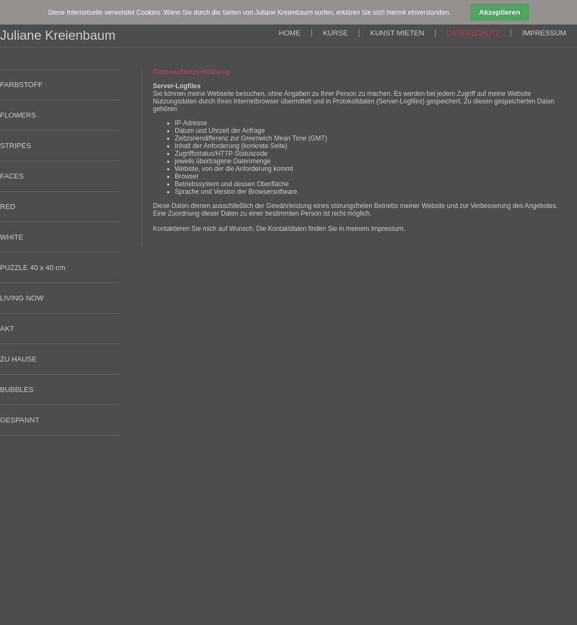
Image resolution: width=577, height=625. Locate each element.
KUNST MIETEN (397, 33)
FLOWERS (18, 115)
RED (7, 207)
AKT (7, 328)
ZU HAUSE (18, 359)
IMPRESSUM (544, 33)
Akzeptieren (499, 12)
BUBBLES (17, 389)
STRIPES (15, 146)
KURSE (335, 33)
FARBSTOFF (21, 85)
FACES (12, 176)
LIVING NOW (22, 298)
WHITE (11, 237)
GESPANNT (19, 420)
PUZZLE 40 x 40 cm (32, 268)
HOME (289, 33)
